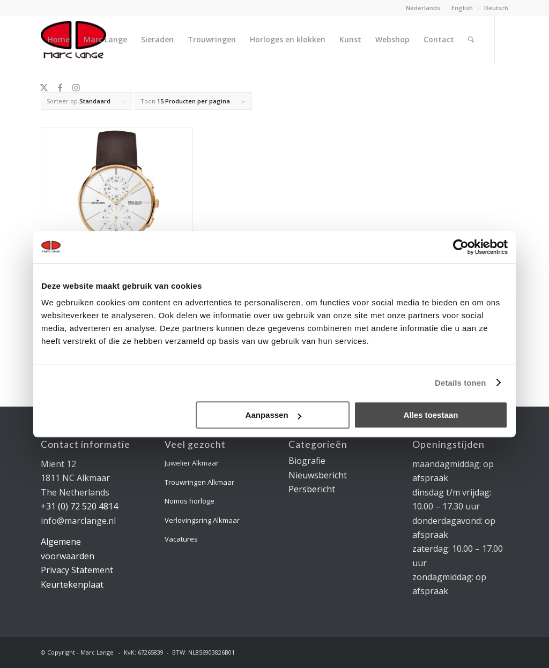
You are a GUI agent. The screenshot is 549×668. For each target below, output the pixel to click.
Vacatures (181, 539)
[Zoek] (471, 40)
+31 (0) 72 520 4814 (79, 506)
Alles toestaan (431, 414)
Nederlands (423, 8)
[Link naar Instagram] (76, 87)
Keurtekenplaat (72, 584)
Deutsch (496, 8)
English (462, 8)
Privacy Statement (77, 570)
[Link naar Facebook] (60, 87)
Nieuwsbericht (317, 475)
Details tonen (460, 382)
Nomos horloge (189, 501)
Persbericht (311, 489)
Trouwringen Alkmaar (199, 482)
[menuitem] (423, 8)
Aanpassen (273, 414)
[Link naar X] (44, 87)
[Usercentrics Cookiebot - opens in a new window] (461, 247)
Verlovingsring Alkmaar (202, 520)
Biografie (306, 461)
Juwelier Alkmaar (192, 463)
